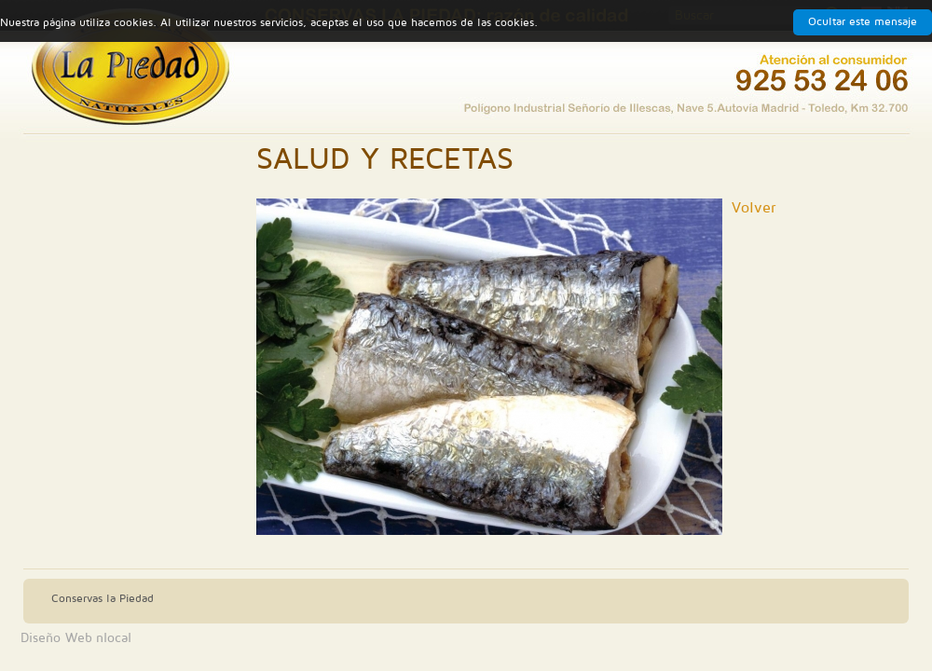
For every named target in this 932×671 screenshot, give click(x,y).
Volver (753, 207)
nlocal (113, 638)
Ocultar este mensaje (862, 22)
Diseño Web (56, 638)
